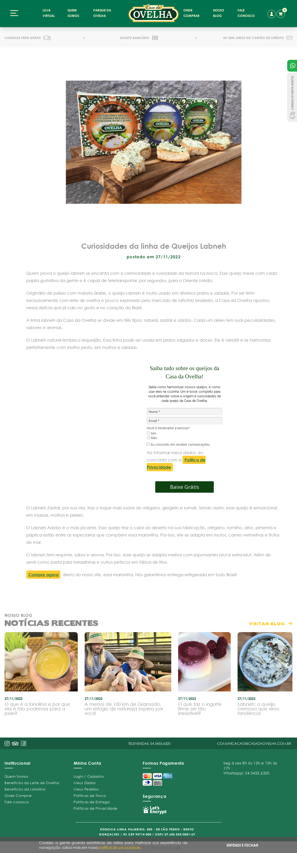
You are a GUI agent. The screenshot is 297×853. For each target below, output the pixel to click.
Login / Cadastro (89, 775)
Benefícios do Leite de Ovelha (32, 781)
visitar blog (267, 622)
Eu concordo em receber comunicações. (178, 443)
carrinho (281, 13)
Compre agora (43, 573)
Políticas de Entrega (92, 800)
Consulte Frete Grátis (292, 97)
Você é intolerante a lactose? (168, 427)
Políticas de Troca (90, 794)
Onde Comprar (18, 794)
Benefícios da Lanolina (25, 787)
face (23, 742)
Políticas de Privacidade (95, 807)
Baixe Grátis (184, 485)
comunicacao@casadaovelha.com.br (254, 742)
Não (152, 437)
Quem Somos (16, 775)
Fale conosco (17, 800)
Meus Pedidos (86, 787)
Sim (151, 432)
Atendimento (292, 66)
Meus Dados (85, 781)
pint (15, 742)
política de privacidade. (120, 847)
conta (271, 14)
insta (7, 742)
